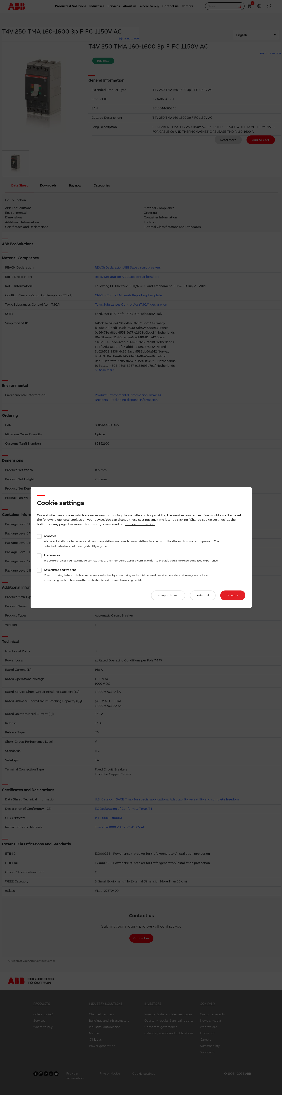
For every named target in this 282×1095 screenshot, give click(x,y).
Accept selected (168, 595)
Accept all (233, 595)
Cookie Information (139, 524)
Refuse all (203, 595)
